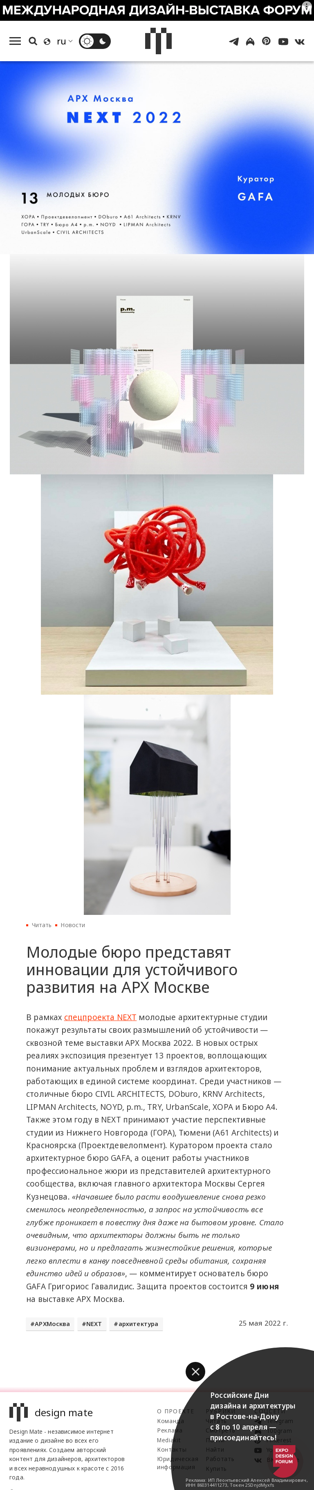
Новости (73, 925)
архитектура (139, 1324)
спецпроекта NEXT (100, 1017)
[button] (195, 1372)
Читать (42, 925)
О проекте (175, 1411)
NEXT (94, 1324)
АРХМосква (52, 1324)
